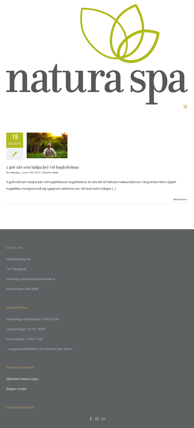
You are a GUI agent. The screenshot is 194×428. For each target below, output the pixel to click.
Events (47, 172)
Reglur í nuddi (16, 389)
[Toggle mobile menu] (185, 106)
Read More (179, 199)
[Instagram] (97, 419)
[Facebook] (90, 419)
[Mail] (103, 419)
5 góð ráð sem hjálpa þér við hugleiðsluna (42, 167)
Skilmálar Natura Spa (22, 379)
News (55, 172)
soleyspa (15, 172)
